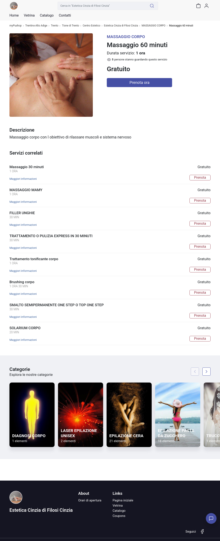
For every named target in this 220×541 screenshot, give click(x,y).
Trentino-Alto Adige (36, 25)
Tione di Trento (70, 25)
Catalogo (46, 15)
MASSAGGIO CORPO (153, 25)
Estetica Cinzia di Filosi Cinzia (121, 25)
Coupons (119, 516)
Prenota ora (140, 82)
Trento (54, 25)
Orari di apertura (89, 500)
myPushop (15, 25)
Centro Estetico (91, 25)
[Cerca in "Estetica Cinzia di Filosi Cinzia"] (102, 6)
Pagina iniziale (123, 500)
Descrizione (21, 130)
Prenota (200, 177)
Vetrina (118, 505)
